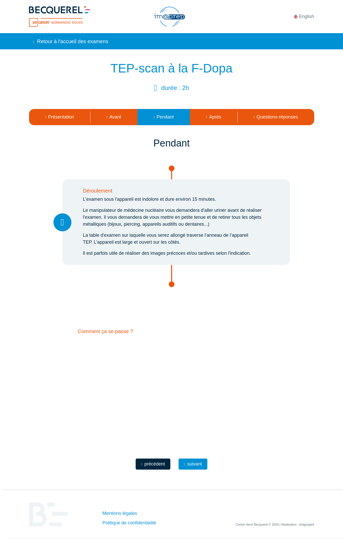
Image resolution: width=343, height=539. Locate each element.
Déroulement (98, 191)
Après (213, 117)
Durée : (171, 87)
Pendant (163, 117)
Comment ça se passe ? (105, 331)
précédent (153, 464)
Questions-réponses (276, 117)
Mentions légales (120, 513)
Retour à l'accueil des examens (70, 41)
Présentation (59, 117)
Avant (113, 117)
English (304, 16)
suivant (193, 464)
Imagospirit (306, 524)
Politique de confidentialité (129, 522)
